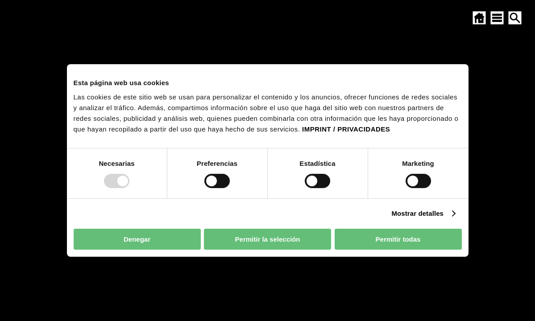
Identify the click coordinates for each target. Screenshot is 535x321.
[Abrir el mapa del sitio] (497, 18)
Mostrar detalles (417, 213)
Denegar (137, 239)
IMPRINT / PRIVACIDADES (346, 128)
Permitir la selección (267, 239)
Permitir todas (398, 239)
